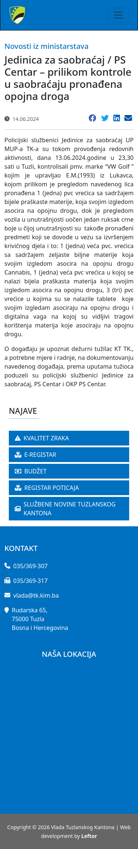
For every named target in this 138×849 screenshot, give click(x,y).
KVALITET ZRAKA (42, 438)
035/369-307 (30, 566)
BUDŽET (31, 471)
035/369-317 (30, 581)
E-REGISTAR (35, 455)
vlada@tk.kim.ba (36, 595)
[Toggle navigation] (118, 15)
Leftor (89, 835)
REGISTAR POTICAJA (47, 488)
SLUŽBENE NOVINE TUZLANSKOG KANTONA (65, 508)
